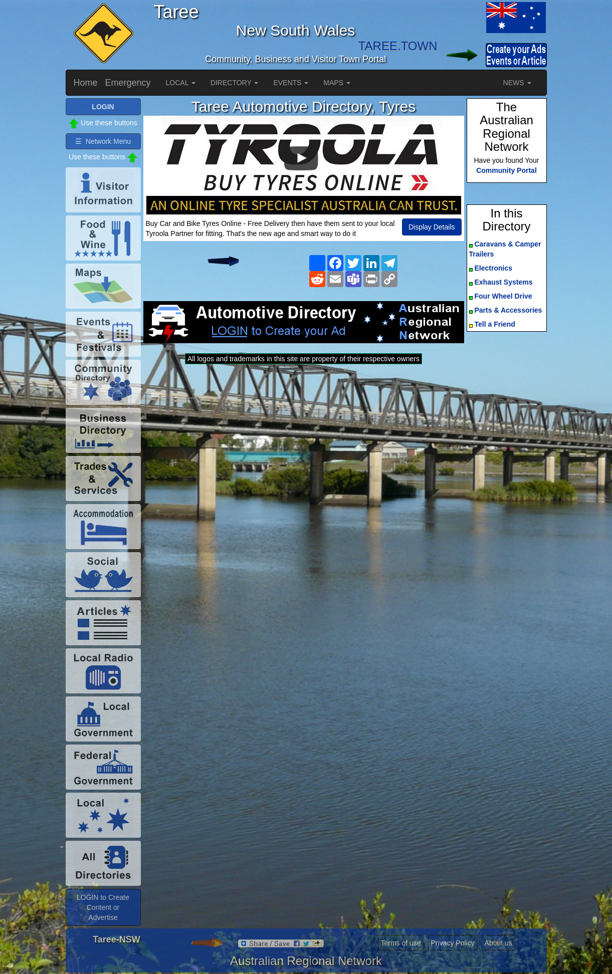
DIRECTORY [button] (235, 83)
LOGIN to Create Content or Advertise (103, 907)
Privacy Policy (453, 943)
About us (498, 943)
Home (86, 83)
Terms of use (401, 943)
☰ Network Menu (103, 141)
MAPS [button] (336, 83)
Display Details (432, 227)
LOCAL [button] (180, 83)
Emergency (128, 83)
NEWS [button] (517, 83)
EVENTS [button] (290, 83)
